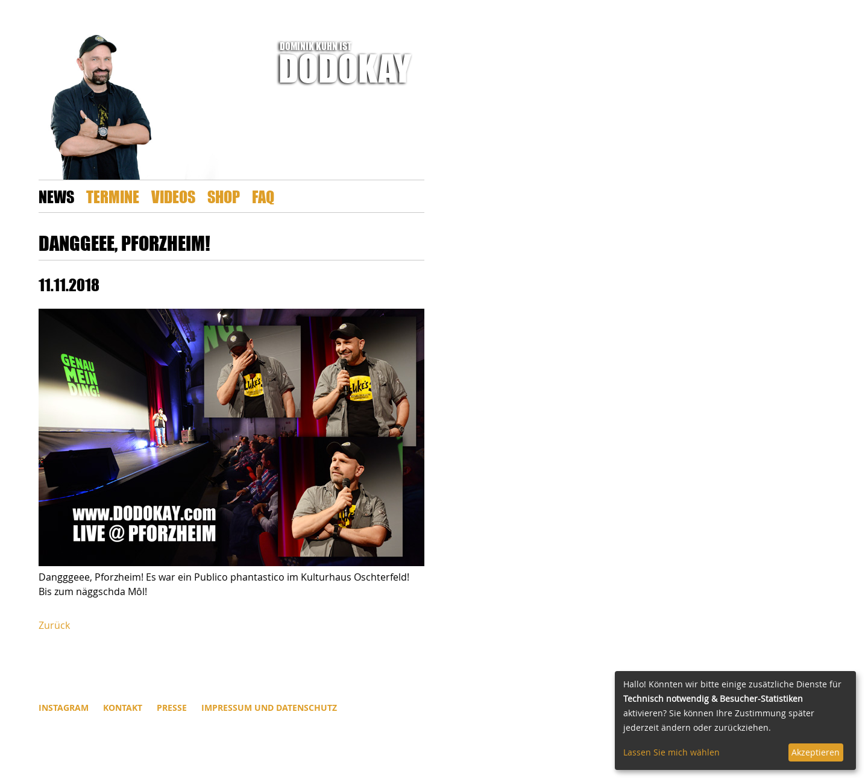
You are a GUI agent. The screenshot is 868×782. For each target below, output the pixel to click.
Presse (172, 707)
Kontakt (122, 707)
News (56, 196)
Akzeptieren (815, 752)
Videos (173, 196)
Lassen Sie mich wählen (671, 752)
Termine (112, 196)
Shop (223, 196)
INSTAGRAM (64, 707)
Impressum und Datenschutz (269, 707)
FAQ (263, 196)
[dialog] (735, 720)
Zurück (54, 625)
